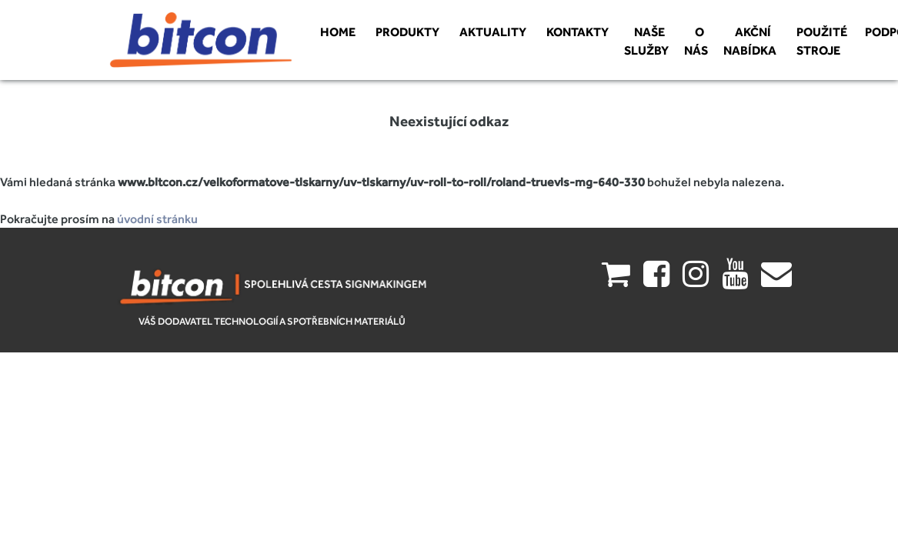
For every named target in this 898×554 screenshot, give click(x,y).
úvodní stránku (157, 218)
